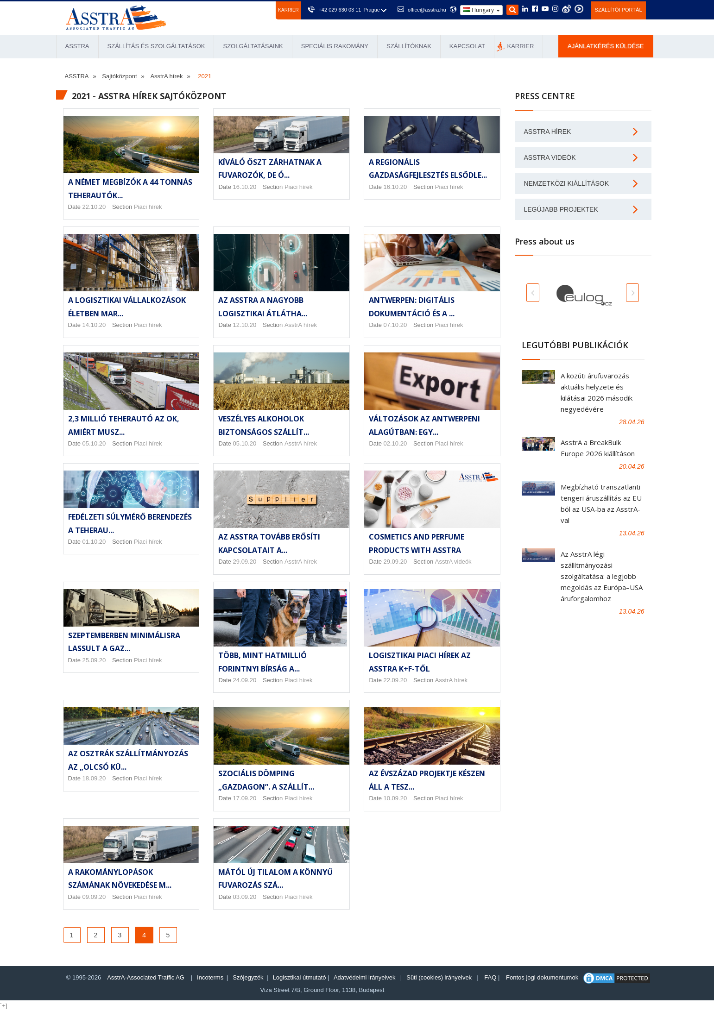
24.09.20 (245, 680)
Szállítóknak (408, 46)
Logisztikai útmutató (299, 977)
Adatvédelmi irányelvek (365, 977)
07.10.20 (395, 324)
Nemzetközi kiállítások (566, 183)
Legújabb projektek (561, 209)
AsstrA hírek (300, 324)
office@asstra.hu (427, 10)
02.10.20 (395, 443)
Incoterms (210, 977)
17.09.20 (245, 798)
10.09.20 (395, 798)
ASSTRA (77, 46)
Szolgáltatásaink (253, 46)
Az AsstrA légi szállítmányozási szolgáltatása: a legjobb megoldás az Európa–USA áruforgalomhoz (602, 576)
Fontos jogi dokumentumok (542, 977)
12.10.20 (245, 324)
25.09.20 (94, 660)
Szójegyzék (248, 977)
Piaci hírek (148, 206)
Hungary (481, 10)
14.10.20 (94, 324)
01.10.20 (94, 541)
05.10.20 (94, 443)
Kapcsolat (467, 46)
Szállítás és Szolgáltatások (156, 46)
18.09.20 (94, 778)
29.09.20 (245, 561)
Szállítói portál (618, 10)
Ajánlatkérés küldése (606, 46)
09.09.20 (94, 896)
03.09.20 (245, 896)
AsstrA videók (453, 561)
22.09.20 (395, 680)
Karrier (288, 10)
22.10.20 (94, 206)
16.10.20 (245, 186)
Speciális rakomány (334, 46)
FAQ (490, 977)
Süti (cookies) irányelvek (439, 977)
